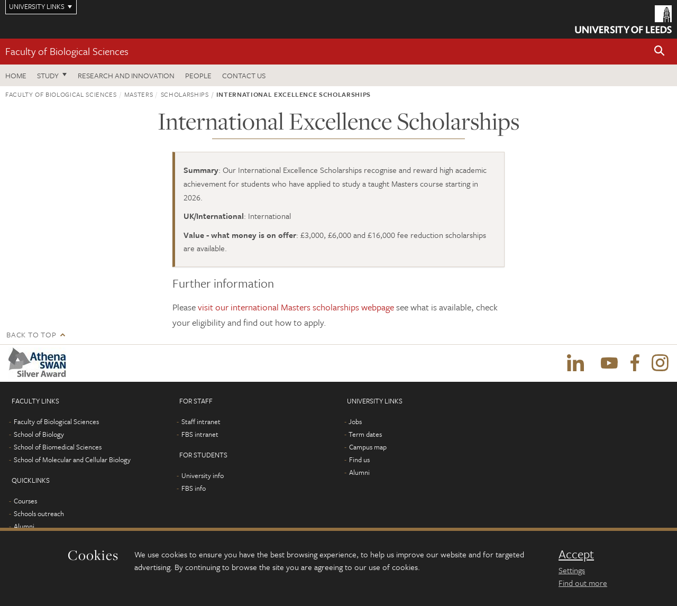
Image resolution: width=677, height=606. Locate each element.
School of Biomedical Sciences (58, 447)
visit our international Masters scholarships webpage (296, 307)
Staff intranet (201, 421)
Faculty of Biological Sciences (67, 51)
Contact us (244, 75)
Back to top (31, 334)
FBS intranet (199, 434)
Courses (25, 500)
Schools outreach (39, 513)
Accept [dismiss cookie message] (576, 554)
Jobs (355, 421)
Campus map (368, 447)
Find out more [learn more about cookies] (583, 583)
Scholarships (185, 94)
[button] (659, 51)
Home (15, 75)
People (198, 75)
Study (48, 75)
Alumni (24, 526)
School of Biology (39, 434)
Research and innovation (126, 75)
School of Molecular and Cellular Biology (72, 459)
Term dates (365, 434)
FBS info (193, 488)
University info (202, 475)
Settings (572, 570)
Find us (359, 459)
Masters (138, 94)
